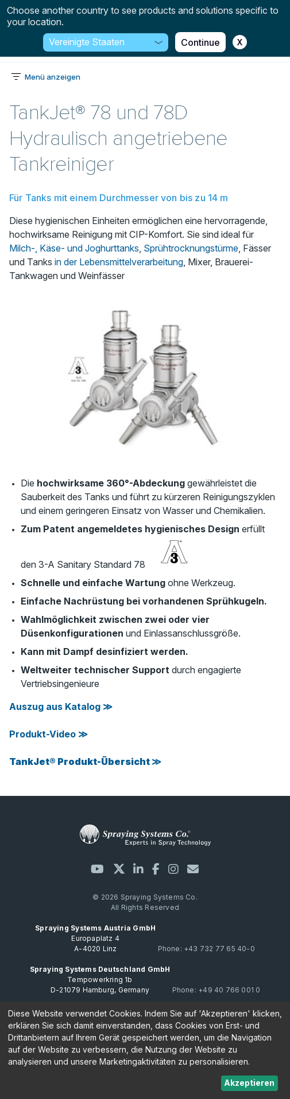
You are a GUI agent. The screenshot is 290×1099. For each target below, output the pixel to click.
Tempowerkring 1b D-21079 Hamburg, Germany (100, 979)
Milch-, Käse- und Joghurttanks (74, 248)
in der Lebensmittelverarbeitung (119, 262)
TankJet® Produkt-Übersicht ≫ (85, 761)
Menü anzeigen (52, 76)
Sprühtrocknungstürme (191, 248)
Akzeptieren (249, 1083)
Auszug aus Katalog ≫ (61, 706)
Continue (200, 42)
